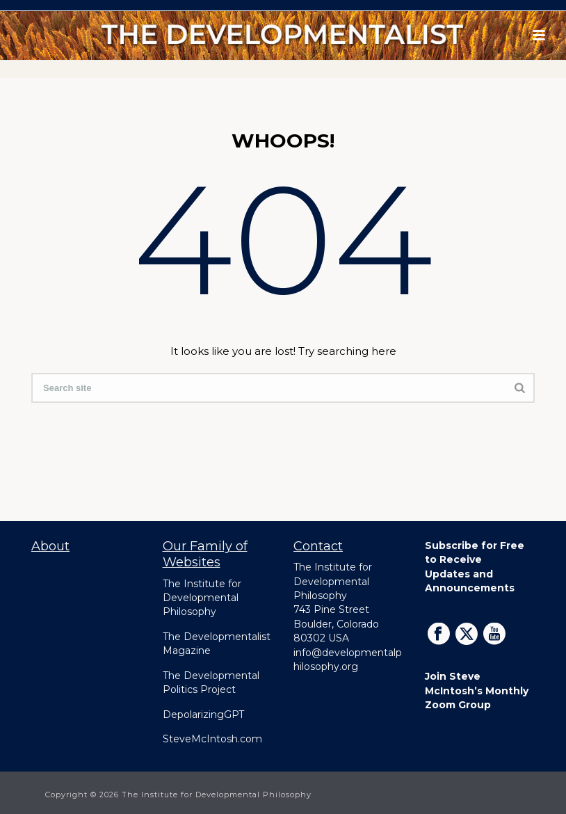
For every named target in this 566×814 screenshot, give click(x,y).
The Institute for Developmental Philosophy (202, 598)
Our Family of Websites (205, 554)
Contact (318, 546)
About (50, 546)
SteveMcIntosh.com (212, 739)
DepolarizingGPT (203, 714)
